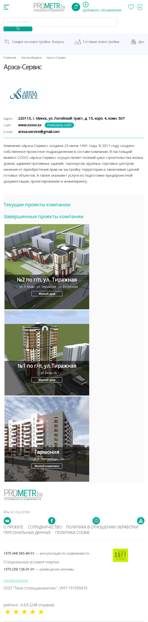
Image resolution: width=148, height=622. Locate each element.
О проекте (13, 527)
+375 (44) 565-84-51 (46, 553)
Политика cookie (72, 532)
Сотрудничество (45, 527)
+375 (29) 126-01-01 (39, 569)
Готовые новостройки (101, 41)
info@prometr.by (16, 580)
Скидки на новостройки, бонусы (38, 41)
